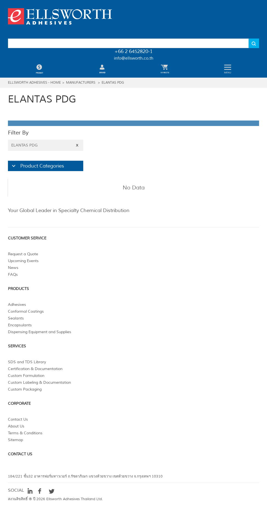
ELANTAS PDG (113, 83)
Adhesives (17, 304)
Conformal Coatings (26, 311)
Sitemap (15, 440)
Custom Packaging (25, 389)
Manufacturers (80, 83)
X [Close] (77, 145)
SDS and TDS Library (27, 362)
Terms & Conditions (25, 433)
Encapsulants (20, 325)
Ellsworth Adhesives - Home (34, 83)
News (13, 267)
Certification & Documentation (35, 369)
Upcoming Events (23, 261)
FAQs (13, 274)
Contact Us (18, 419)
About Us (16, 426)
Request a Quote (23, 254)
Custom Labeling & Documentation (39, 382)
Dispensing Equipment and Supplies (39, 332)
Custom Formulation (26, 375)
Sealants (16, 318)
